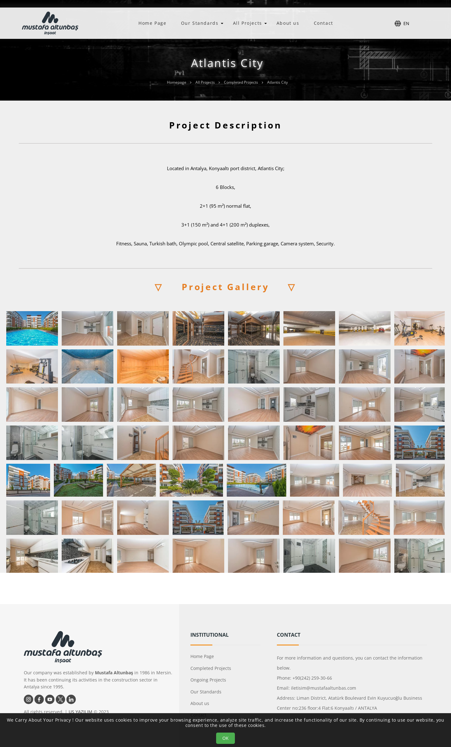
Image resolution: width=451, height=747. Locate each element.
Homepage (176, 82)
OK (225, 738)
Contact (323, 23)
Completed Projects (241, 82)
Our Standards (200, 23)
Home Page (152, 23)
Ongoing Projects (208, 680)
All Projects (247, 23)
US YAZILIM (80, 712)
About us (288, 23)
